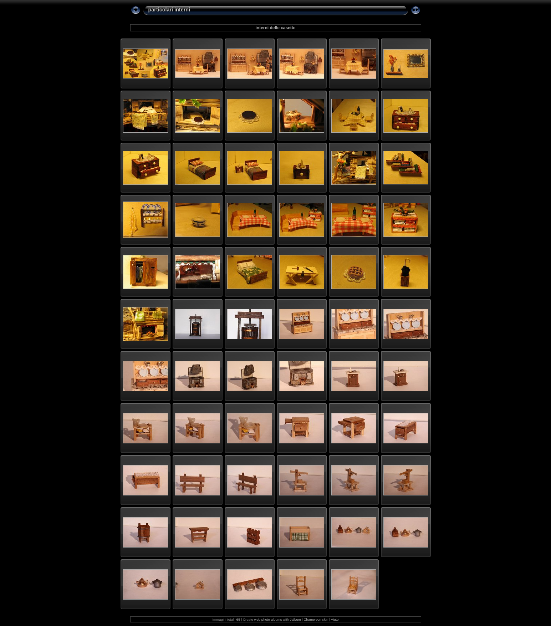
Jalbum (295, 619)
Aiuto (335, 619)
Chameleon (312, 619)
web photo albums (268, 619)
